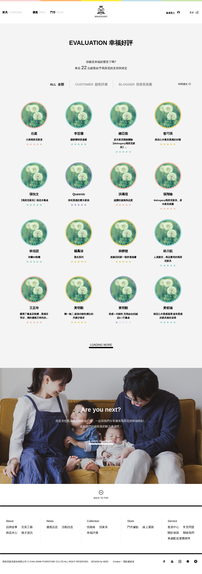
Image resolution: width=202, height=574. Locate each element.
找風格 (91, 527)
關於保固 (173, 532)
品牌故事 (11, 527)
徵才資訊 (27, 532)
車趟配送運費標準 (179, 538)
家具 (12, 12)
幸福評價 (92, 532)
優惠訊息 (52, 527)
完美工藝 (27, 527)
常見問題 (188, 527)
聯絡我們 (188, 532)
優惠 (39, 12)
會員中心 (173, 527)
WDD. (106, 561)
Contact (116, 561)
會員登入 (173, 12)
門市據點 (133, 527)
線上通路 (148, 527)
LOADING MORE (101, 344)
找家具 (103, 527)
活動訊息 (67, 527)
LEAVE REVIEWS (101, 441)
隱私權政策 (128, 561)
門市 (57, 12)
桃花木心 (11, 532)
